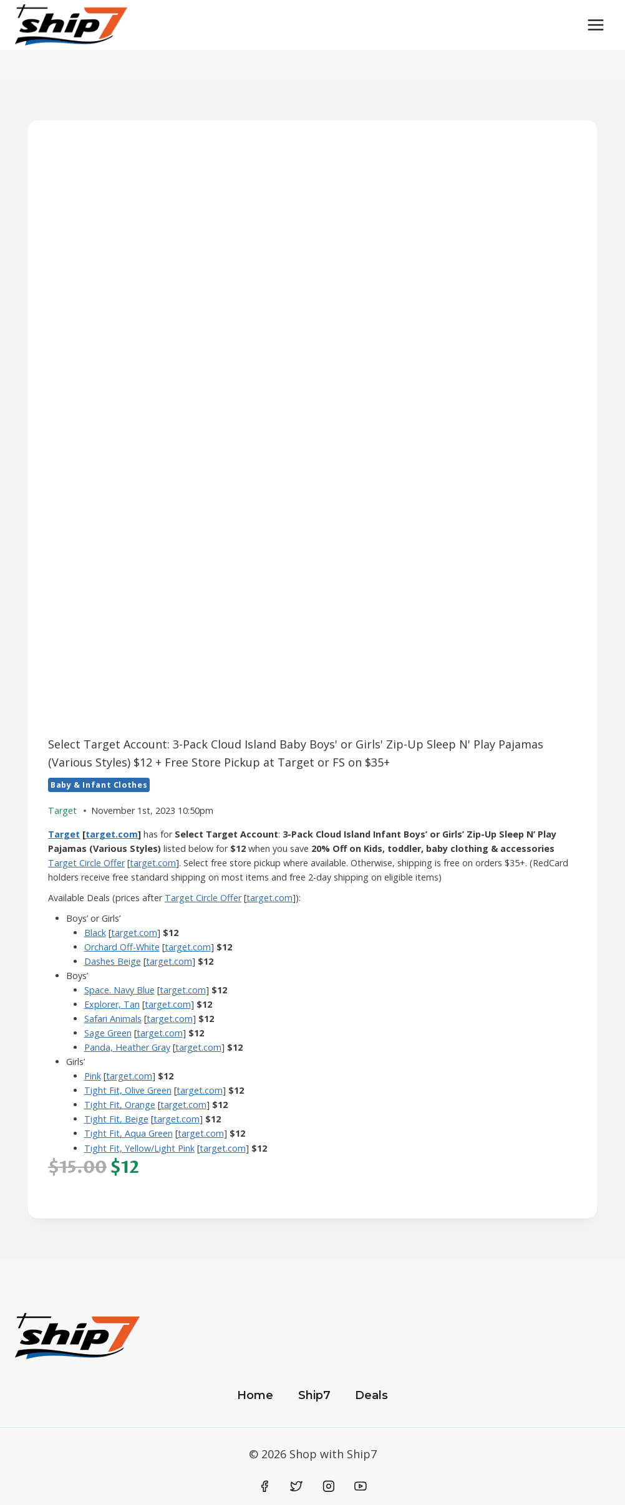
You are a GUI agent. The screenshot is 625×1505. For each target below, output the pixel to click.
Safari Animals (113, 1019)
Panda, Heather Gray (127, 1047)
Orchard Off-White (122, 947)
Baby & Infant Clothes (99, 785)
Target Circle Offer (86, 863)
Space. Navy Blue (119, 990)
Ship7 (314, 1395)
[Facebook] (264, 1486)
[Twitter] (296, 1486)
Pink (92, 1076)
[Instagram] (328, 1486)
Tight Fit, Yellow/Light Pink (139, 1148)
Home (255, 1395)
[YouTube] (360, 1486)
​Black (95, 933)
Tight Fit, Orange (119, 1105)
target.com (111, 834)
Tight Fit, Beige (116, 1119)
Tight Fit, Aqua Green (128, 1133)
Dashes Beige (112, 961)
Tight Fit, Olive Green (128, 1090)
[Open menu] (595, 24)
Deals (371, 1395)
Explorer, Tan (112, 1004)
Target (64, 834)
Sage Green (108, 1033)
